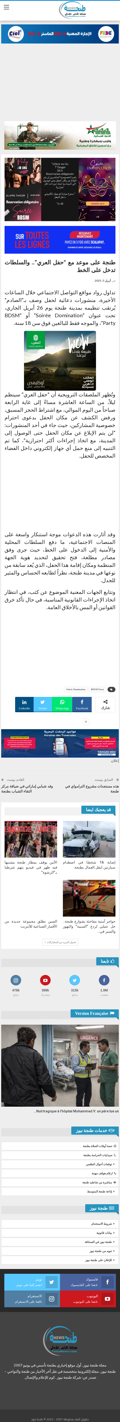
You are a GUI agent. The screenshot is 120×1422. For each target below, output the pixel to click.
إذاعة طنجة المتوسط (99, 1192)
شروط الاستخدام (101, 1224)
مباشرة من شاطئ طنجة (99, 1183)
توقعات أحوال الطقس (99, 1164)
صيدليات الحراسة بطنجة (99, 1155)
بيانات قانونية (104, 1233)
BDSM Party (97, 689)
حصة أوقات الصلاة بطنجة (99, 1146)
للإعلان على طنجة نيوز (98, 1260)
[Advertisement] (60, 85)
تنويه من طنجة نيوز (101, 1251)
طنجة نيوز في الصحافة (98, 1242)
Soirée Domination (75, 689)
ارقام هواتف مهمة (104, 1174)
